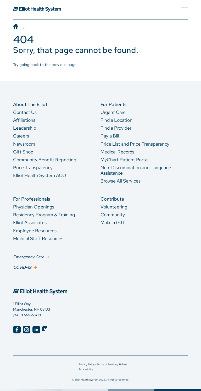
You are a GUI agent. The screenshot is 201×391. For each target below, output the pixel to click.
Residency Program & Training (44, 215)
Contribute (112, 199)
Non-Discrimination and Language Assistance (135, 170)
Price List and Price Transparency (134, 144)
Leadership (24, 128)
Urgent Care (113, 112)
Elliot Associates (30, 222)
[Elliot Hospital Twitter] (46, 329)
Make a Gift (112, 222)
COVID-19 (22, 266)
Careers (21, 136)
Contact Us (25, 112)
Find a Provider (115, 128)
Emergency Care (28, 256)
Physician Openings (33, 207)
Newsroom (24, 144)
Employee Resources (35, 231)
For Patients (113, 104)
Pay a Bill (109, 136)
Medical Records (117, 152)
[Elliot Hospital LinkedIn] (36, 329)
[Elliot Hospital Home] (53, 286)
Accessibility (86, 368)
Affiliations (24, 120)
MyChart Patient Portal (124, 160)
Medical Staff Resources (38, 238)
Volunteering (113, 207)
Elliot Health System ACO (39, 175)
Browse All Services (120, 181)
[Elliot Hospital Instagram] (26, 329)
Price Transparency (33, 167)
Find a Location (116, 120)
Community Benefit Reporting (44, 160)
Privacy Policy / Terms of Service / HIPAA (103, 364)
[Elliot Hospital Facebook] (17, 329)
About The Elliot (30, 104)
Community (112, 215)
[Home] (20, 27)
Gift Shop (23, 152)
